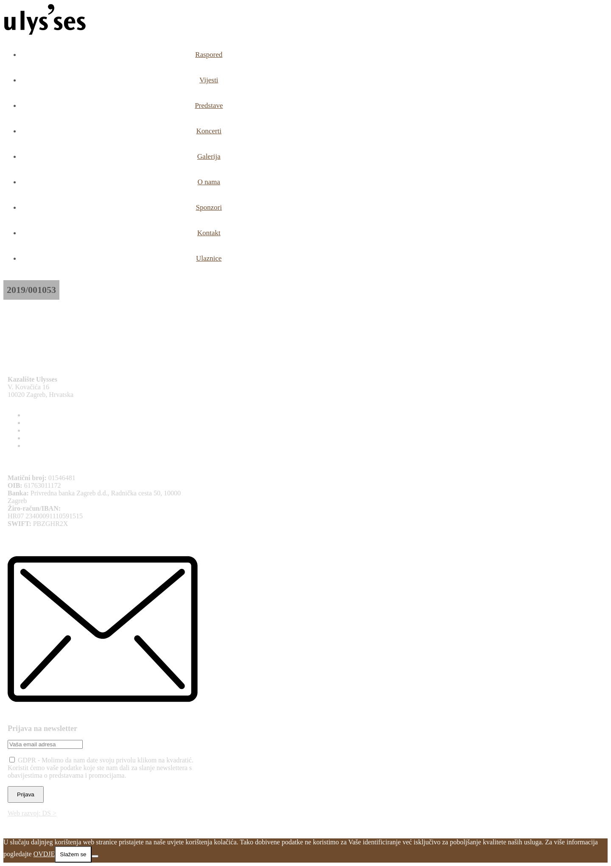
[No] (95, 856)
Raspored (208, 55)
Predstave (209, 105)
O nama (209, 182)
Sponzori (208, 207)
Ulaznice (208, 258)
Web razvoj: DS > (32, 813)
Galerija (209, 156)
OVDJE (44, 854)
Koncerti (208, 131)
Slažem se (73, 854)
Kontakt (209, 233)
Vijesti (208, 80)
